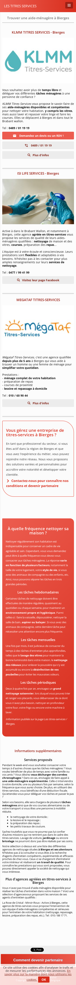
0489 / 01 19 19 (38, 145)
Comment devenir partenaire (38, 960)
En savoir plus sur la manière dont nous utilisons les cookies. (38, 975)
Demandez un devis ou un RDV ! (38, 136)
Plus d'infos (40, 155)
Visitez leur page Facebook (40, 280)
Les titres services (20, 6)
